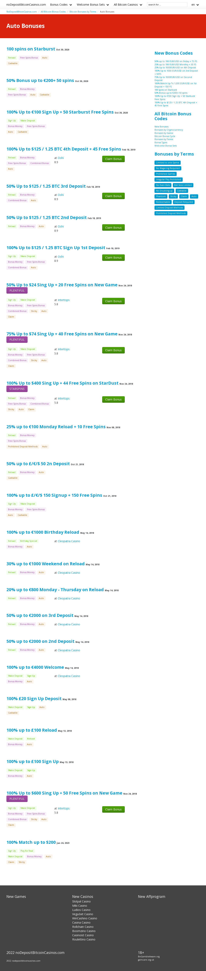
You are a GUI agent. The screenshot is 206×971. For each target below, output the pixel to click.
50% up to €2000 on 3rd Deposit (39, 615)
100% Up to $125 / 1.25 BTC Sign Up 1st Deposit (55, 247)
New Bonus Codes (173, 53)
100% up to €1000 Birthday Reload (43, 532)
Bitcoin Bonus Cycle (164, 136)
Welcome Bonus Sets (91, 4)
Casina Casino (81, 922)
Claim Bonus (113, 159)
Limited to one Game (167, 162)
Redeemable (163, 202)
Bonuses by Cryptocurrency (168, 129)
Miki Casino (79, 905)
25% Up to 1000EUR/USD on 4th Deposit (175, 67)
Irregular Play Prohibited (168, 179)
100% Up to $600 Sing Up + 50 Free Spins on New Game (64, 793)
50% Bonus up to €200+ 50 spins (40, 80)
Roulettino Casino (83, 939)
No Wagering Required (168, 168)
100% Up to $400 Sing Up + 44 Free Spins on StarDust (62, 383)
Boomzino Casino (84, 931)
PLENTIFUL (17, 290)
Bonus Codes (59, 4)
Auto (194, 196)
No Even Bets (163, 185)
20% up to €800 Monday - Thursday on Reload (55, 589)
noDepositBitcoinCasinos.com (26, 4)
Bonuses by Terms (163, 139)
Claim (184, 196)
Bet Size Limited (183, 185)
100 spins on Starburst (30, 49)
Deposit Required (183, 202)
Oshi (61, 158)
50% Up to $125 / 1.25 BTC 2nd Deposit (46, 217)
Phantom (161, 196)
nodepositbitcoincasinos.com (26, 960)
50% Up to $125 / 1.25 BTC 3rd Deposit (46, 186)
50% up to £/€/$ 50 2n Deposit (38, 463)
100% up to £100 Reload (31, 730)
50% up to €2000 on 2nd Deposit (40, 641)
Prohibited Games (165, 173)
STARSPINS (17, 389)
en (193, 4)
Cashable (181, 190)
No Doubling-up (164, 190)
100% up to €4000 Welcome (35, 667)
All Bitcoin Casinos (126, 4)
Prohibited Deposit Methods (171, 213)
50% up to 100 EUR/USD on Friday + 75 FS (175, 61)
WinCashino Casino (84, 918)
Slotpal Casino (81, 901)
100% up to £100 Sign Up (33, 761)
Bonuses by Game (163, 133)
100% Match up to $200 (31, 842)
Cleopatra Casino (69, 541)
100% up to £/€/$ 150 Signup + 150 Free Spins (54, 495)
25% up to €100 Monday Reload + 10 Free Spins (56, 426)
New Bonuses (161, 126)
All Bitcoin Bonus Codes (53, 11)
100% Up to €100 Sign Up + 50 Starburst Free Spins (60, 112)
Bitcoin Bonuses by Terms (83, 11)
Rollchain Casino (83, 927)
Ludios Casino (81, 910)
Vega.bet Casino (82, 914)
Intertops (64, 300)
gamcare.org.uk (146, 959)
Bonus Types (160, 142)
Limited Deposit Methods (169, 207)
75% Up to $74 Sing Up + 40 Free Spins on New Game (61, 334)
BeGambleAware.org (149, 956)
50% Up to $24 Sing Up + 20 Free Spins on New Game (61, 285)
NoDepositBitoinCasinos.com (21, 11)
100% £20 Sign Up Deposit (34, 698)
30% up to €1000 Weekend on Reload (46, 563)
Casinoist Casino (83, 935)
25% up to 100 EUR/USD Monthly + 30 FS (175, 64)
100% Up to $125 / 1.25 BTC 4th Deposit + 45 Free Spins (63, 149)
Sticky (173, 196)
